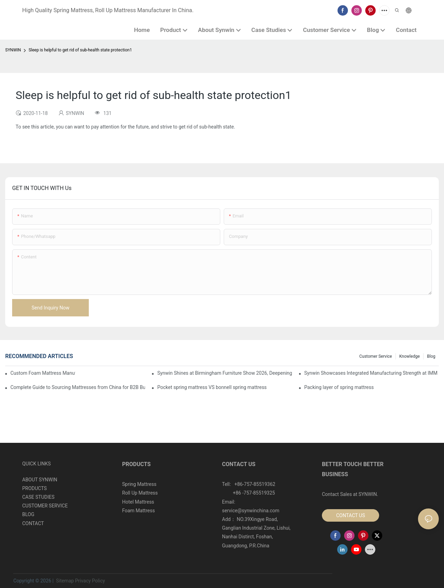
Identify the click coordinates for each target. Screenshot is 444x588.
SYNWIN (13, 50)
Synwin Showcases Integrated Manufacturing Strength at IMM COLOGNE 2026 (371, 373)
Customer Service (375, 356)
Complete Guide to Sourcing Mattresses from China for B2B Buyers (77, 387)
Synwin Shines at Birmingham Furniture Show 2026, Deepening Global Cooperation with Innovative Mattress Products (224, 373)
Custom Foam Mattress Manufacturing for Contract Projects (42, 373)
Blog (431, 356)
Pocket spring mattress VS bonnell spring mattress (211, 387)
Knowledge (409, 356)
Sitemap (64, 580)
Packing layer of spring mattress (339, 387)
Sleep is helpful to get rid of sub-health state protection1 (80, 50)
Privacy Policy (90, 580)
